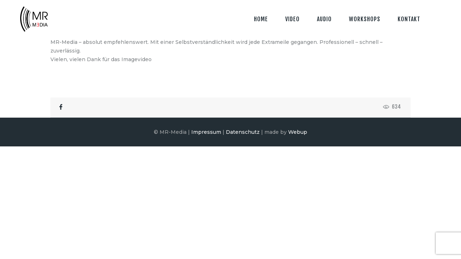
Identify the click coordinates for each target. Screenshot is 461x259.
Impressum (206, 132)
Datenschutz (243, 132)
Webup (297, 132)
